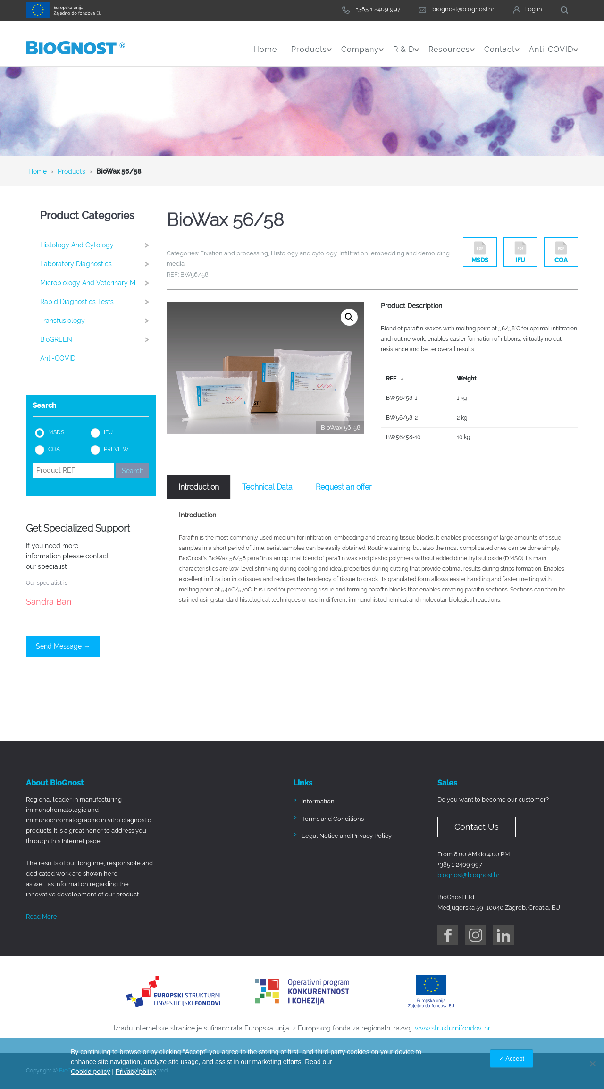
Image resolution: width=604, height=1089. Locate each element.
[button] (349, 317)
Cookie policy (90, 1071)
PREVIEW (116, 449)
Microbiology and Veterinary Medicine (98, 282)
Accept (514, 1058)
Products (311, 54)
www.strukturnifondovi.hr (452, 1028)
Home (265, 49)
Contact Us (476, 827)
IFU (108, 432)
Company (362, 54)
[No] (592, 1063)
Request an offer (343, 486)
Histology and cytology (97, 244)
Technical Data (267, 486)
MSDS (56, 432)
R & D (406, 54)
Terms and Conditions (333, 818)
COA (54, 449)
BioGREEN (97, 339)
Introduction (198, 486)
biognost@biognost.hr (468, 874)
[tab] (199, 487)
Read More (41, 916)
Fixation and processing (234, 253)
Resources (451, 54)
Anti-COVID (553, 54)
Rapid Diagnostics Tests (97, 301)
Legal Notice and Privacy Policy (347, 835)
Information (318, 801)
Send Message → (63, 646)
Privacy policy (136, 1071)
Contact (502, 54)
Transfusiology (97, 320)
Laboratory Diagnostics (97, 263)
